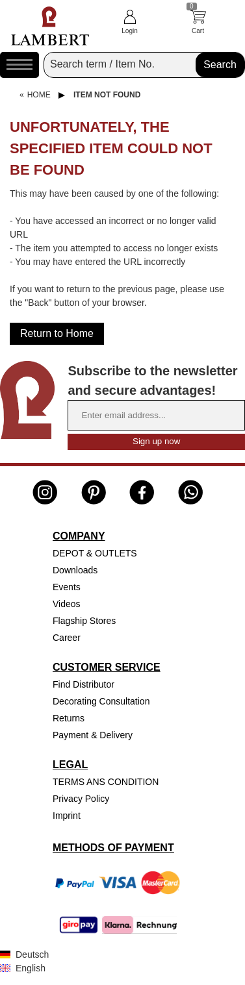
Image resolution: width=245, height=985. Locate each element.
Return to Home (57, 333)
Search (220, 64)
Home (39, 94)
